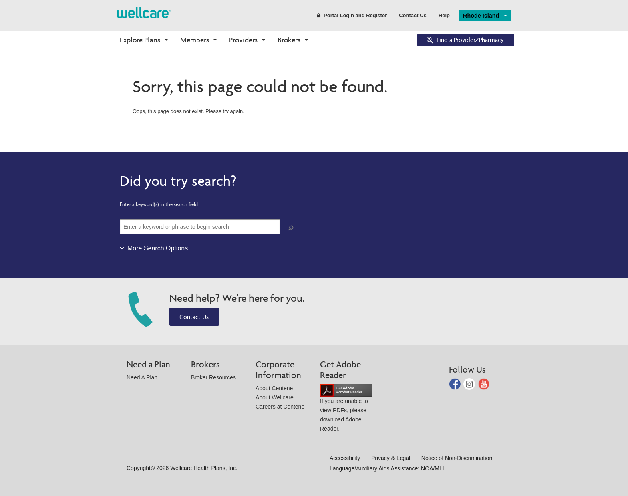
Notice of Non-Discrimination (456, 458)
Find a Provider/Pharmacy (464, 40)
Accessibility (345, 458)
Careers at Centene (280, 406)
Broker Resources (213, 377)
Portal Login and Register (352, 15)
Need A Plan (142, 377)
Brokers (289, 39)
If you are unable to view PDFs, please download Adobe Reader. (346, 409)
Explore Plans (140, 39)
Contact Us (413, 15)
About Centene (274, 388)
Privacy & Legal (390, 458)
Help (444, 15)
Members (194, 39)
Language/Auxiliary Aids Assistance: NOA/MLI (387, 468)
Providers (243, 39)
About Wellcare (275, 397)
